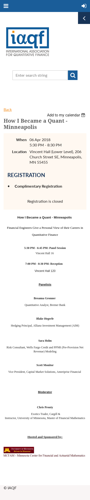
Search (73, 75)
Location (19, 151)
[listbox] (66, 115)
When (21, 139)
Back (8, 109)
